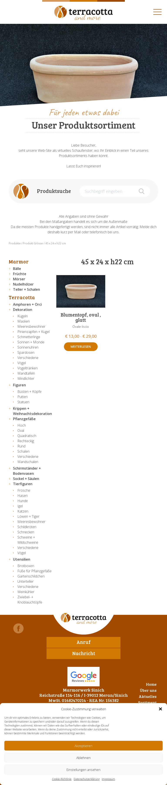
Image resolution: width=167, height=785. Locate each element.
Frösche (23, 490)
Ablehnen (83, 758)
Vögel (21, 363)
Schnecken (25, 532)
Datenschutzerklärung (87, 779)
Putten (22, 396)
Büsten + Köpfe (29, 391)
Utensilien (21, 559)
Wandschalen (27, 461)
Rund (21, 446)
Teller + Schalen (26, 289)
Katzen (22, 511)
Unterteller (25, 581)
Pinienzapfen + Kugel (33, 331)
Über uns (148, 690)
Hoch (21, 425)
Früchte (19, 273)
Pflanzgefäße (24, 418)
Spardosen (25, 352)
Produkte (15, 243)
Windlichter (25, 378)
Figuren (19, 385)
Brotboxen (25, 565)
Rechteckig (25, 441)
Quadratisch (26, 435)
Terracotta (22, 297)
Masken (23, 321)
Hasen (22, 495)
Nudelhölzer (23, 284)
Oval (20, 430)
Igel (20, 506)
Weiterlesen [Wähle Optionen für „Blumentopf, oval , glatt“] (80, 346)
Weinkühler (25, 591)
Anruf (84, 642)
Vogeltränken (27, 368)
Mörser (19, 279)
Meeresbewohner (31, 326)
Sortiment (147, 702)
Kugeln (22, 316)
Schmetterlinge (28, 337)
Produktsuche (54, 190)
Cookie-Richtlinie (62, 779)
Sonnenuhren (27, 347)
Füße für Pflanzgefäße (34, 571)
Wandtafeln (26, 373)
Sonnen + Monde (30, 342)
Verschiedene (27, 357)
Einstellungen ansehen (83, 769)
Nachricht (83, 653)
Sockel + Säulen (26, 478)
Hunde (22, 500)
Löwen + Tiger (28, 516)
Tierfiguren (22, 483)
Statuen (23, 402)
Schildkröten (26, 526)
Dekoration (22, 309)
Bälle (17, 268)
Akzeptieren (83, 746)
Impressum (108, 779)
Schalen (23, 451)
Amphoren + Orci (27, 304)
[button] (160, 709)
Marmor (19, 261)
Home (151, 684)
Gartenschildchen (31, 576)
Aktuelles (148, 696)
